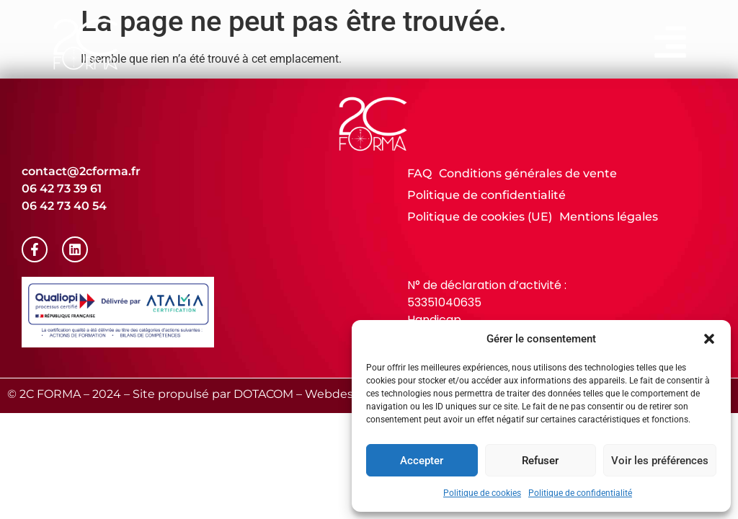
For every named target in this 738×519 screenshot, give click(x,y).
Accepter (421, 460)
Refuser (540, 460)
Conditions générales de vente (528, 173)
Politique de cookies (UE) (479, 216)
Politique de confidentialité (580, 493)
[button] (709, 339)
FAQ (419, 173)
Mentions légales (608, 216)
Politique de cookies (482, 493)
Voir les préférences (659, 460)
